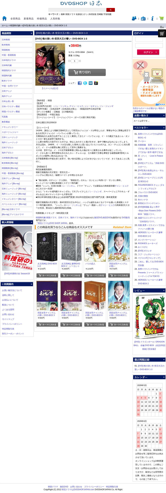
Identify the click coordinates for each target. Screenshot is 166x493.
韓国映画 (6, 50)
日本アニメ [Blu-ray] (11, 178)
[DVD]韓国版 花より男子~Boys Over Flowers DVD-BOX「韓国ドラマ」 (149, 210)
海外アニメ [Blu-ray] (11, 183)
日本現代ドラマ (9, 60)
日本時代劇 (7, 65)
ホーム (5, 25)
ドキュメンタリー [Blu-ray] (14, 199)
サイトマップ (8, 319)
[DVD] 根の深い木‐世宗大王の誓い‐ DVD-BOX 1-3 (45, 25)
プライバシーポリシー (12, 324)
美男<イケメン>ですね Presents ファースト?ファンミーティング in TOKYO (150, 272)
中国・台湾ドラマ (10, 86)
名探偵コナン (82, 14)
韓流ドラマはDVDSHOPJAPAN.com (78, 489)
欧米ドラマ (7, 81)
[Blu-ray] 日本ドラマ (11, 209)
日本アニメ (7, 91)
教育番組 (6, 122)
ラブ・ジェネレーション (149, 254)
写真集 (5, 117)
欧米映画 (6, 45)
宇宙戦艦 (107, 14)
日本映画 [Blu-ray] (10, 158)
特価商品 (42, 18)
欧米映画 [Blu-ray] (10, 163)
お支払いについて (10, 300)
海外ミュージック (10, 142)
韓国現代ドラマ (9, 70)
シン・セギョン (91, 106)
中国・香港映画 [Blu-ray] (13, 173)
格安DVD (107, 217)
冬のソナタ (143, 199)
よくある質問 (8, 309)
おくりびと (143, 247)
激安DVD (98, 217)
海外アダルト (8, 153)
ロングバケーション (147, 240)
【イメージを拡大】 (50, 88)
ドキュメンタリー (10, 127)
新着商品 (29, 18)
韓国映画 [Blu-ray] (10, 168)
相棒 (63, 14)
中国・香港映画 (9, 55)
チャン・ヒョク (76, 106)
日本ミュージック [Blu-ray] (14, 189)
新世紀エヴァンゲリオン (149, 203)
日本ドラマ (63, 217)
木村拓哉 (92, 14)
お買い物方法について (12, 290)
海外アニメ (7, 96)
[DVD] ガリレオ (145, 251)
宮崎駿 (100, 14)
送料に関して (8, 295)
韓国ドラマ (70, 14)
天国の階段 (143, 196)
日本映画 (6, 39)
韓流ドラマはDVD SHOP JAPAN (52, 223)
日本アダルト (8, 147)
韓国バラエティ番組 (11, 111)
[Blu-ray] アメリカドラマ (13, 214)
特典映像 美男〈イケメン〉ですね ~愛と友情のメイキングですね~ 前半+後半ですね (151, 148)
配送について (8, 305)
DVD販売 (126, 217)
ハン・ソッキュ (61, 106)
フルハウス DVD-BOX (148, 192)
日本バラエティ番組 (11, 106)
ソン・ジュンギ (106, 106)
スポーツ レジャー (10, 132)
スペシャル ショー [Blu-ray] (14, 204)
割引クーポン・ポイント (13, 333)
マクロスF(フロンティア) (149, 258)
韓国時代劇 (15, 25)
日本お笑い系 (8, 101)
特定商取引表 (8, 329)
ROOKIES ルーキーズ (148, 243)
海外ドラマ (75, 217)
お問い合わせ (8, 314)
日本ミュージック (10, 137)
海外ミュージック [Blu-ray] (14, 194)
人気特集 (55, 18)
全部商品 (15, 18)
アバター (142, 141)
